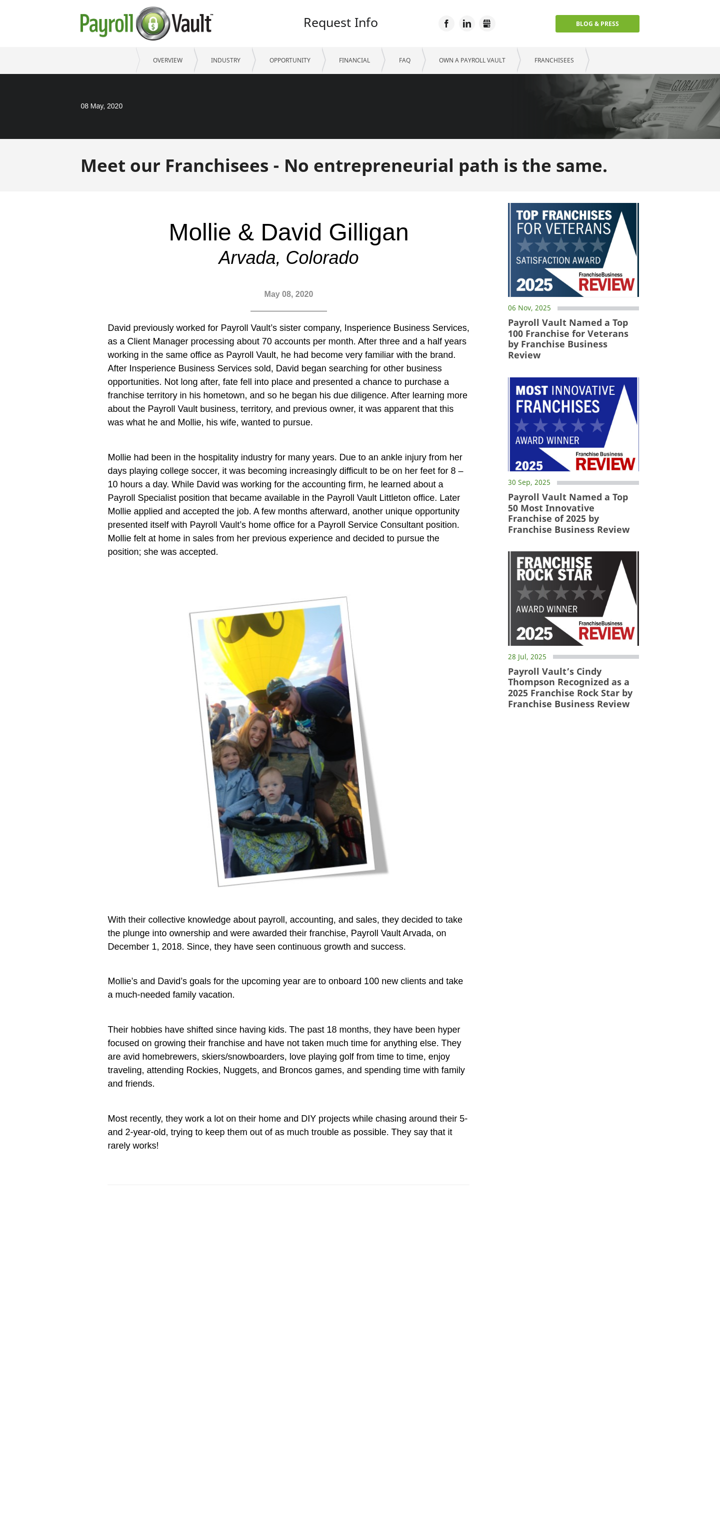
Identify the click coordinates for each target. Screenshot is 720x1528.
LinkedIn (467, 23)
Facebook (446, 23)
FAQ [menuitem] (404, 60)
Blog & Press (597, 23)
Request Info (341, 22)
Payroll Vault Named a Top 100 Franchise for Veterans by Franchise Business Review (568, 338)
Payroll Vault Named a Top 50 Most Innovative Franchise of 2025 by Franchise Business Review (569, 513)
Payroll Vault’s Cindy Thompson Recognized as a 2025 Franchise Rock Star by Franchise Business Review (570, 687)
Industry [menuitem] (225, 60)
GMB (487, 23)
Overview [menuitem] (167, 60)
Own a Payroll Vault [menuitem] (472, 60)
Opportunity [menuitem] (290, 60)
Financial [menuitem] (354, 60)
